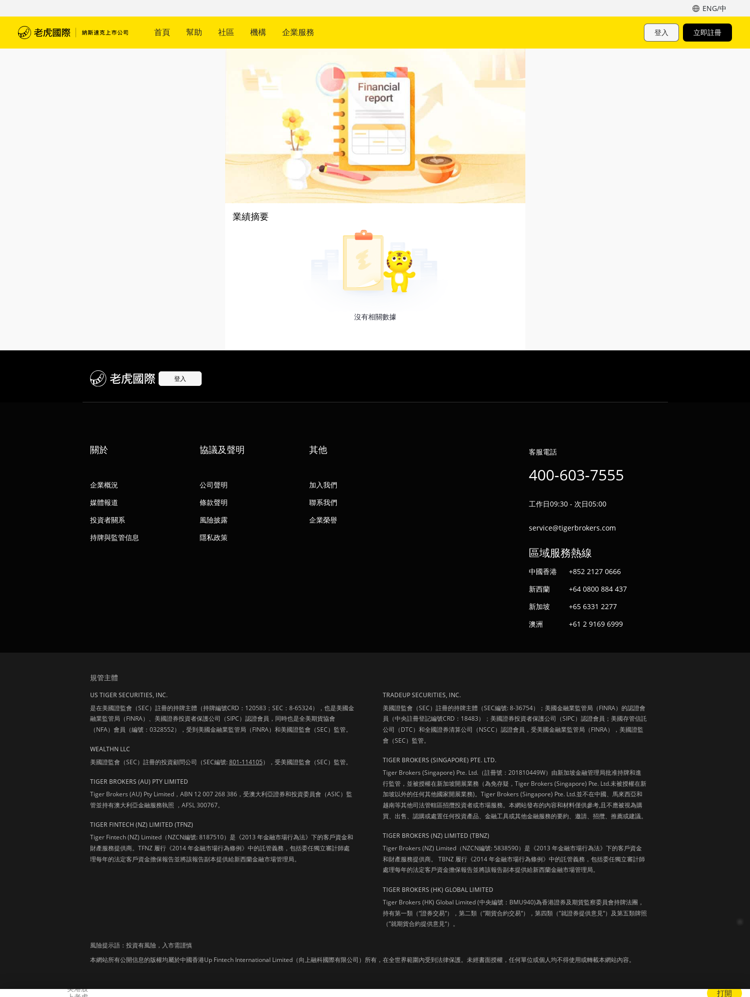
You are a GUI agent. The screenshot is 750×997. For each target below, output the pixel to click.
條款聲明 (214, 502)
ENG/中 (714, 8)
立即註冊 (707, 32)
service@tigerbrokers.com (572, 528)
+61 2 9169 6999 (596, 624)
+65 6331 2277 (593, 606)
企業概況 (104, 484)
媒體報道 (104, 502)
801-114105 (246, 762)
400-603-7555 (576, 474)
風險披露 (214, 520)
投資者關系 (107, 520)
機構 (258, 32)
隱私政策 (214, 537)
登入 (661, 32)
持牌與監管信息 (114, 537)
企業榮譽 (323, 520)
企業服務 (298, 32)
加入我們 (323, 484)
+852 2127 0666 (595, 571)
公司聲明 (214, 484)
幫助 (194, 32)
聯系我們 (323, 502)
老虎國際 (73, 33)
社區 (226, 32)
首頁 (162, 32)
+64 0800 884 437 (598, 589)
